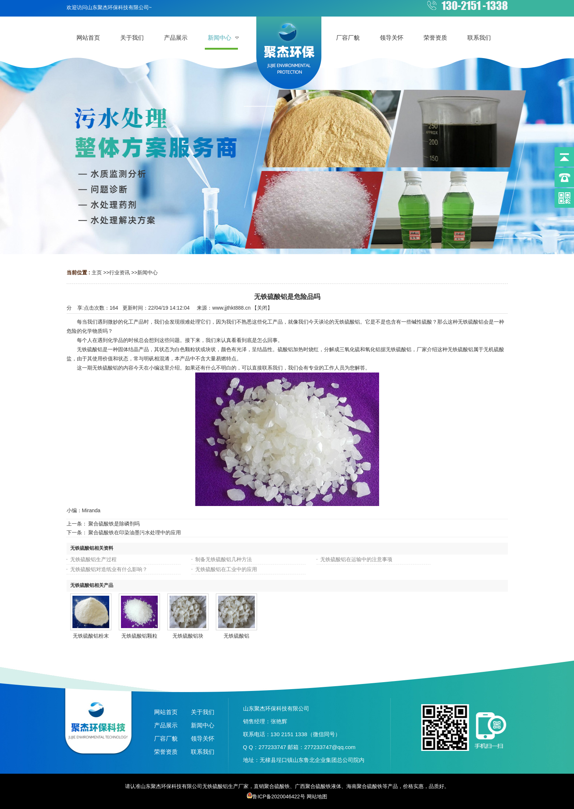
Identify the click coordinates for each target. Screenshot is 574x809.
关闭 (262, 308)
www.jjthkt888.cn (231, 308)
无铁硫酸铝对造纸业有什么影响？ (108, 569)
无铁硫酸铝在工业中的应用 (226, 569)
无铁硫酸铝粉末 (91, 636)
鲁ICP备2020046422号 (276, 796)
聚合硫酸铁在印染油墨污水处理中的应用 (134, 532)
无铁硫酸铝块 (187, 636)
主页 (97, 272)
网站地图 (317, 796)
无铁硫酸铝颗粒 (139, 636)
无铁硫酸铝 (236, 636)
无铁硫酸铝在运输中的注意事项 (356, 559)
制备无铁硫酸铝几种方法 (223, 559)
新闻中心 (147, 272)
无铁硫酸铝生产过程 (93, 559)
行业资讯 (119, 272)
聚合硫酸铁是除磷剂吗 (114, 524)
